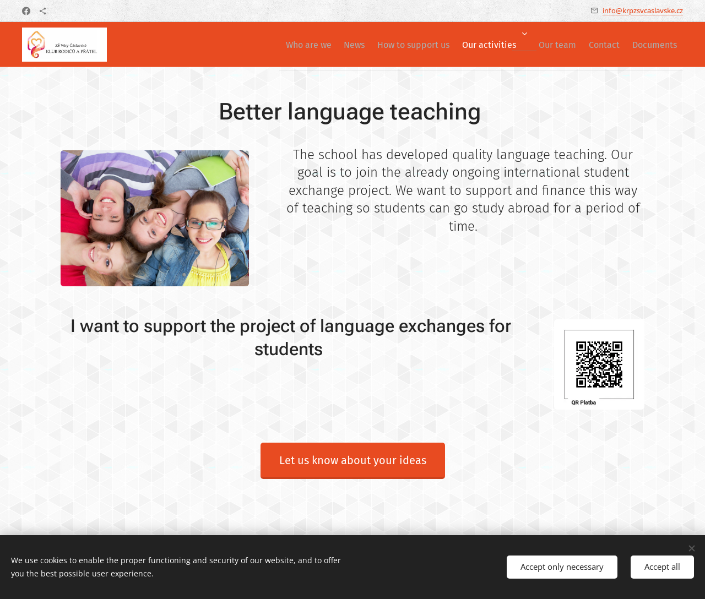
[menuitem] (263, 44)
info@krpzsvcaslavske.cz (643, 10)
